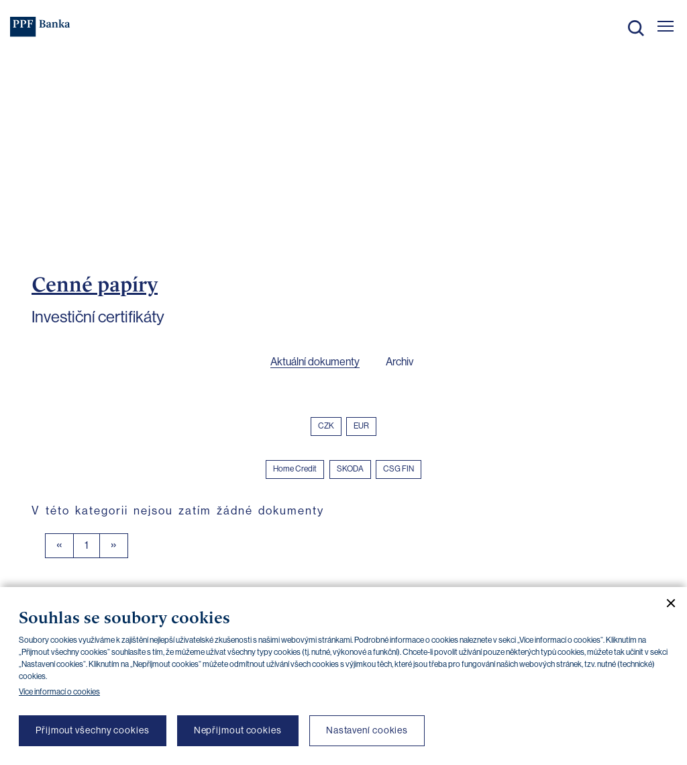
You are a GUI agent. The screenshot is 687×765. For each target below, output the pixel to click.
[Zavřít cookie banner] (665, 603)
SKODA (350, 469)
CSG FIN (398, 469)
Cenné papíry (95, 284)
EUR (361, 426)
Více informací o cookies (59, 691)
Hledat (636, 28)
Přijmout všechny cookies (93, 730)
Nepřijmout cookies (238, 730)
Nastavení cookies (367, 730)
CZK (326, 426)
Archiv (399, 361)
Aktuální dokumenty (315, 361)
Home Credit (295, 469)
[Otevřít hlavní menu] (665, 26)
